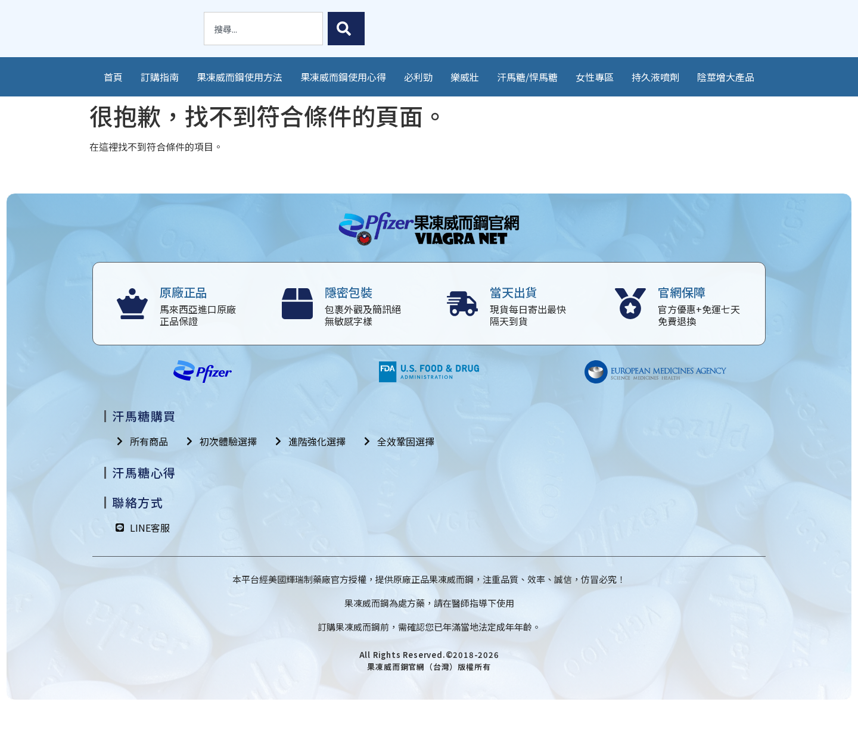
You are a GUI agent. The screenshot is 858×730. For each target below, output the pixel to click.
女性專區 (595, 77)
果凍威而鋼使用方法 (239, 77)
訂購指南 (160, 77)
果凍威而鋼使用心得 (343, 77)
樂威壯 (464, 77)
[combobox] (263, 28)
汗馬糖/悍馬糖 (527, 77)
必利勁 (418, 77)
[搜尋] (346, 28)
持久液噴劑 (655, 77)
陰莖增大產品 (725, 77)
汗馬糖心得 (144, 472)
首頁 (113, 77)
